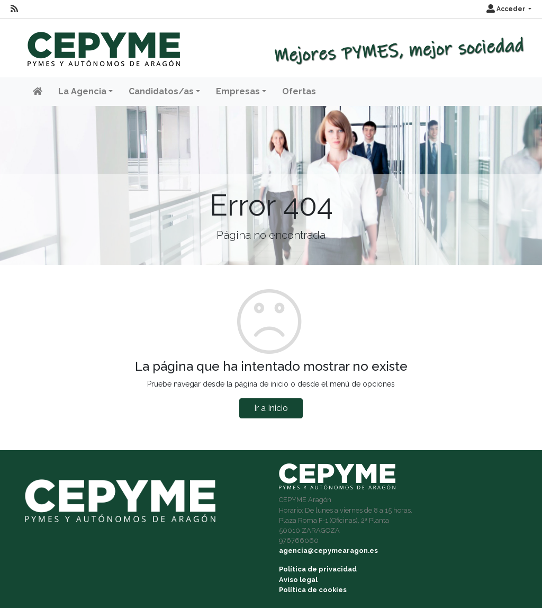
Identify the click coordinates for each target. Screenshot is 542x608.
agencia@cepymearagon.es (328, 551)
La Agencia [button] (82, 91)
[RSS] (14, 9)
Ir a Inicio (271, 408)
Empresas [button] (238, 91)
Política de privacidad (318, 569)
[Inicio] (102, 44)
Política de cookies (313, 590)
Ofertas (299, 91)
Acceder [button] (506, 9)
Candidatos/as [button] (161, 91)
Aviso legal (298, 580)
